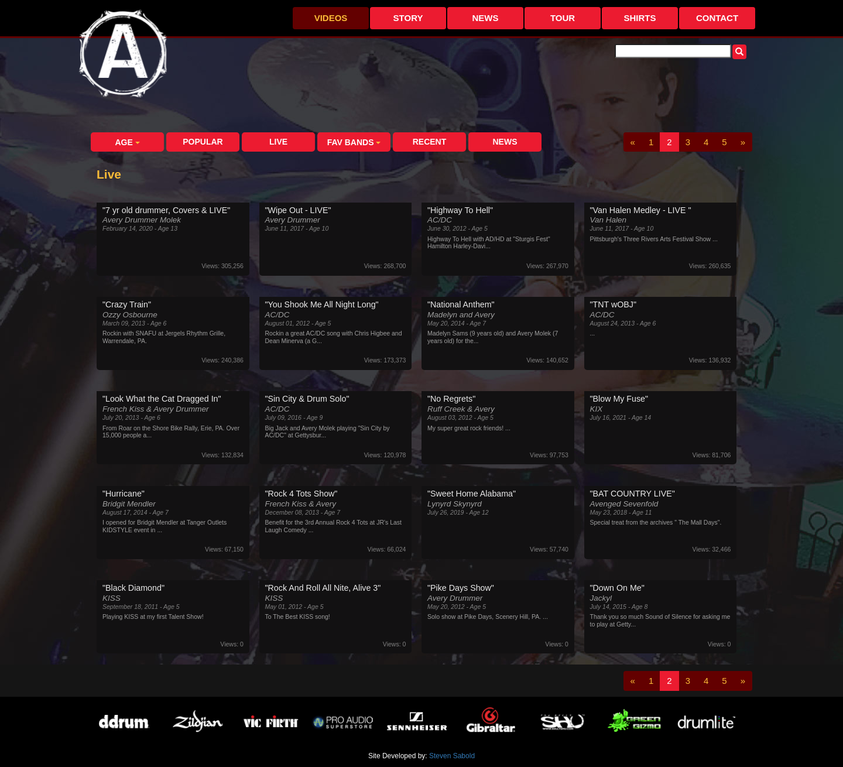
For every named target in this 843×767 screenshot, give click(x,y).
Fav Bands (354, 142)
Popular (202, 141)
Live (278, 141)
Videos (331, 18)
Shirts (639, 18)
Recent (430, 141)
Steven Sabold (452, 756)
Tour (562, 18)
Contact (717, 18)
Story (408, 18)
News (485, 18)
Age (127, 142)
